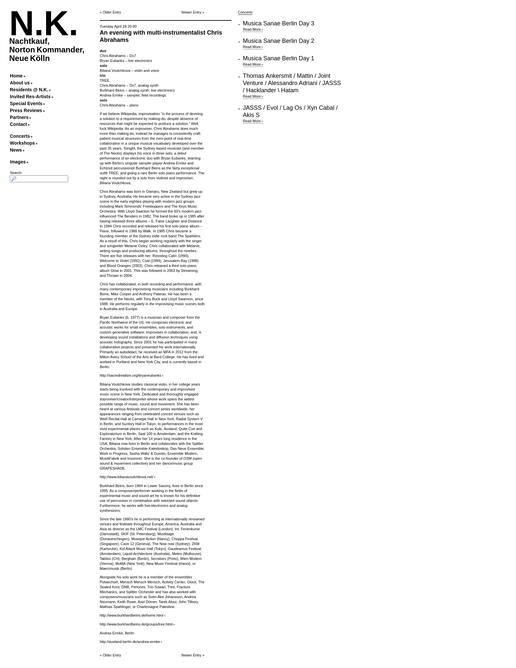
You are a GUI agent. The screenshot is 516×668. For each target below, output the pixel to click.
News (16, 150)
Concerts (20, 136)
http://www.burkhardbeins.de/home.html (131, 615)
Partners (19, 117)
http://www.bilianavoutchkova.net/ (126, 477)
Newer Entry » (192, 12)
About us (20, 82)
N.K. (43, 23)
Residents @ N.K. (29, 89)
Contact (18, 124)
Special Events (26, 103)
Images (18, 161)
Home (16, 75)
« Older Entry (110, 12)
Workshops (22, 143)
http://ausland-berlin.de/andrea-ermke (130, 642)
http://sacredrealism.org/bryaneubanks (130, 375)
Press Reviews (26, 110)
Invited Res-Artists (30, 96)
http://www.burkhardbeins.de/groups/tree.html (136, 624)
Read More (252, 29)
